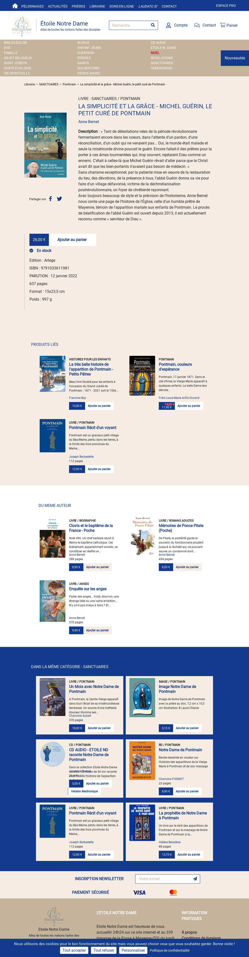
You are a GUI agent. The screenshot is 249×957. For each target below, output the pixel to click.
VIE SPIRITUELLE (17, 73)
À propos (189, 932)
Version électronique (84, 791)
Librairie (97, 6)
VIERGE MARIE (88, 73)
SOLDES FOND (88, 68)
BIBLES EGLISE (15, 43)
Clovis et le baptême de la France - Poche (91, 528)
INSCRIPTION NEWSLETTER (99, 879)
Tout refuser (103, 950)
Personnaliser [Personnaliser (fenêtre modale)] (133, 950)
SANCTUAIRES (162, 63)
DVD (7, 48)
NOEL (155, 53)
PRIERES (84, 58)
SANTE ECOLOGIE (17, 68)
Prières (78, 6)
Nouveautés (235, 58)
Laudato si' (147, 6)
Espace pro (226, 6)
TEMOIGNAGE (161, 68)
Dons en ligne (121, 6)
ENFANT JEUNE (89, 48)
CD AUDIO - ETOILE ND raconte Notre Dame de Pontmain (88, 755)
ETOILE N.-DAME (163, 48)
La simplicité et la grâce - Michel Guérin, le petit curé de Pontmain (122, 84)
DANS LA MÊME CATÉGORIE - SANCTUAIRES (69, 666)
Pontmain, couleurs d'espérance (175, 367)
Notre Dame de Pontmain (180, 750)
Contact (169, 6)
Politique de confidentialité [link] (169, 950)
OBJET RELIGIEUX (18, 58)
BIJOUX (83, 43)
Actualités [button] (57, 6)
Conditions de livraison (201, 938)
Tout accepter (74, 950)
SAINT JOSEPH (15, 63)
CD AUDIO (158, 43)
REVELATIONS (162, 58)
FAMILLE (11, 53)
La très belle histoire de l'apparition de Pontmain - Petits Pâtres (91, 369)
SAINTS (83, 63)
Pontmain (69, 84)
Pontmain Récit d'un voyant (92, 427)
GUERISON (85, 53)
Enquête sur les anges (88, 589)
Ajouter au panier (72, 239)
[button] (27, 145)
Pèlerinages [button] (32, 6)
